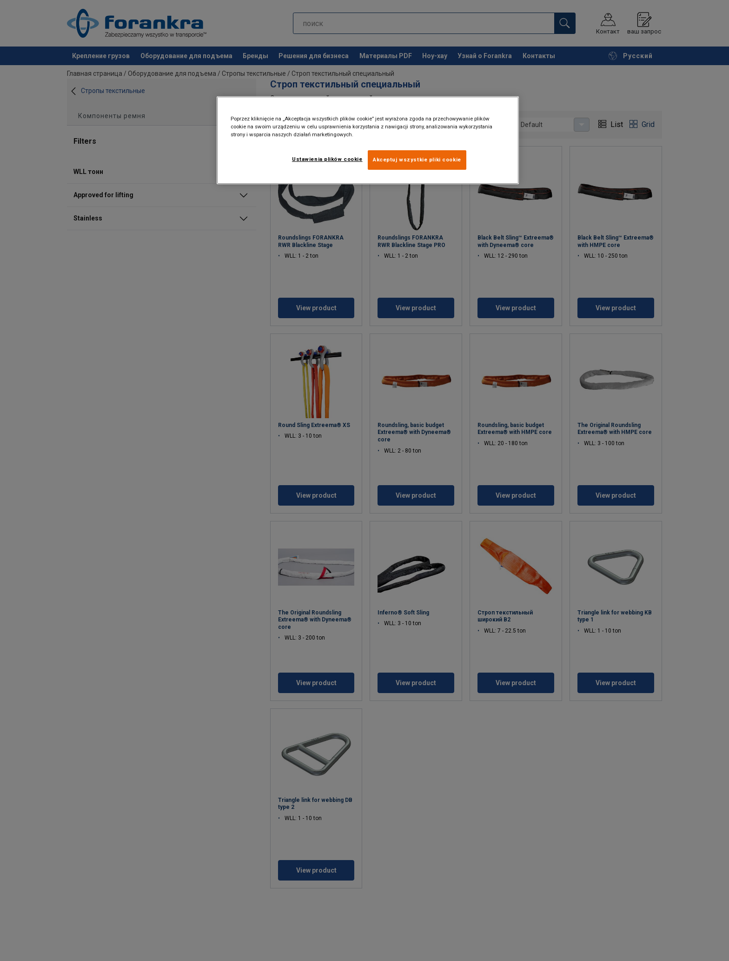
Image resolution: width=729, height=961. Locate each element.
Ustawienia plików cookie (327, 159)
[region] (368, 140)
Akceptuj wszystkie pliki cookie (417, 159)
